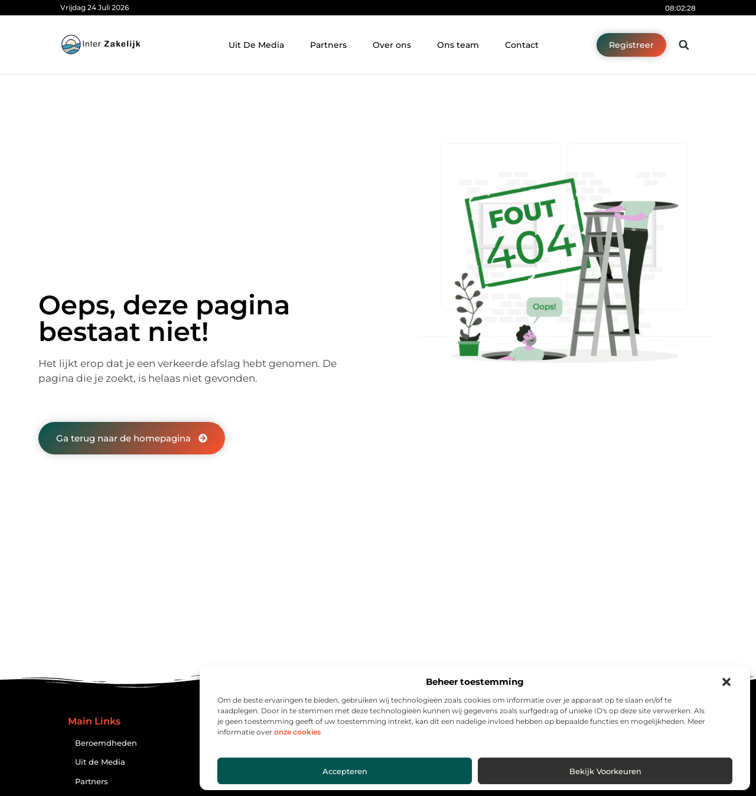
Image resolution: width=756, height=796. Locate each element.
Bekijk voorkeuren (605, 771)
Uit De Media (256, 45)
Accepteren (344, 771)
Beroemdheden (106, 743)
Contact (522, 45)
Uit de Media (100, 762)
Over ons (392, 45)
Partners (328, 45)
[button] (726, 682)
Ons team (458, 45)
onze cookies (297, 731)
